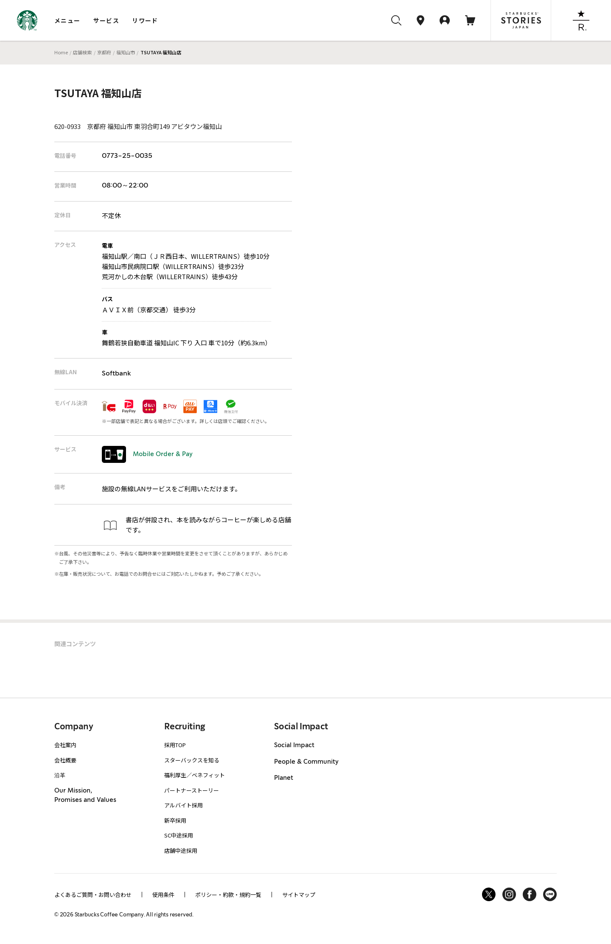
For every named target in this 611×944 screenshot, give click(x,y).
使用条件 (163, 895)
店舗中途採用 (180, 850)
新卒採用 (175, 820)
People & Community (306, 762)
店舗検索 (82, 52)
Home (61, 52)
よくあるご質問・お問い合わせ (93, 895)
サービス (106, 20)
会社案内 (65, 745)
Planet (283, 778)
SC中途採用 (178, 835)
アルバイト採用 (183, 805)
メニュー (67, 20)
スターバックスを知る (191, 760)
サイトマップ (298, 895)
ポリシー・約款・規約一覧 (228, 895)
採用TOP (175, 745)
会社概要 (65, 760)
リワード (145, 20)
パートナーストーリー (191, 790)
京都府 (104, 52)
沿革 (59, 775)
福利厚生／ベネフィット (194, 775)
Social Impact (294, 745)
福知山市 (125, 52)
